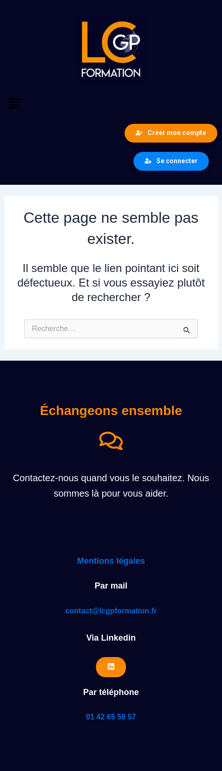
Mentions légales (111, 561)
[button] (111, 104)
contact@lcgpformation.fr (110, 611)
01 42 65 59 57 (111, 717)
